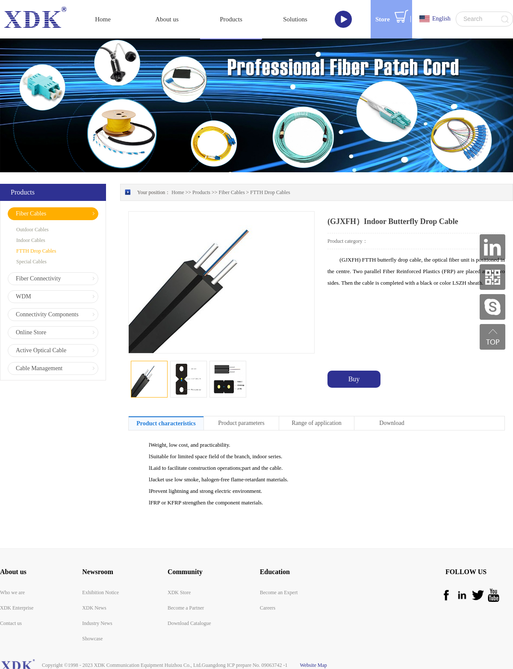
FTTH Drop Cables (270, 192)
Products (201, 192)
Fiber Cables (232, 192)
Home (103, 19)
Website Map (312, 665)
